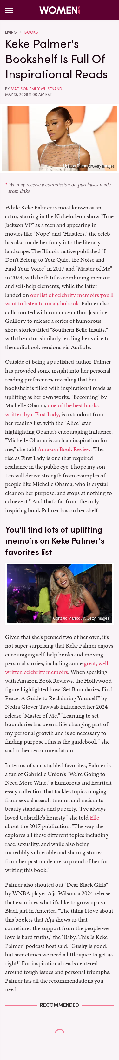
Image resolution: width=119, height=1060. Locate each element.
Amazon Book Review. (64, 449)
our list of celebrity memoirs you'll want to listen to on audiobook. (59, 299)
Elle (94, 817)
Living (11, 32)
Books (31, 32)
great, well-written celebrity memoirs (57, 667)
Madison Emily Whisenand (36, 89)
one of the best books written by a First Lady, (52, 409)
